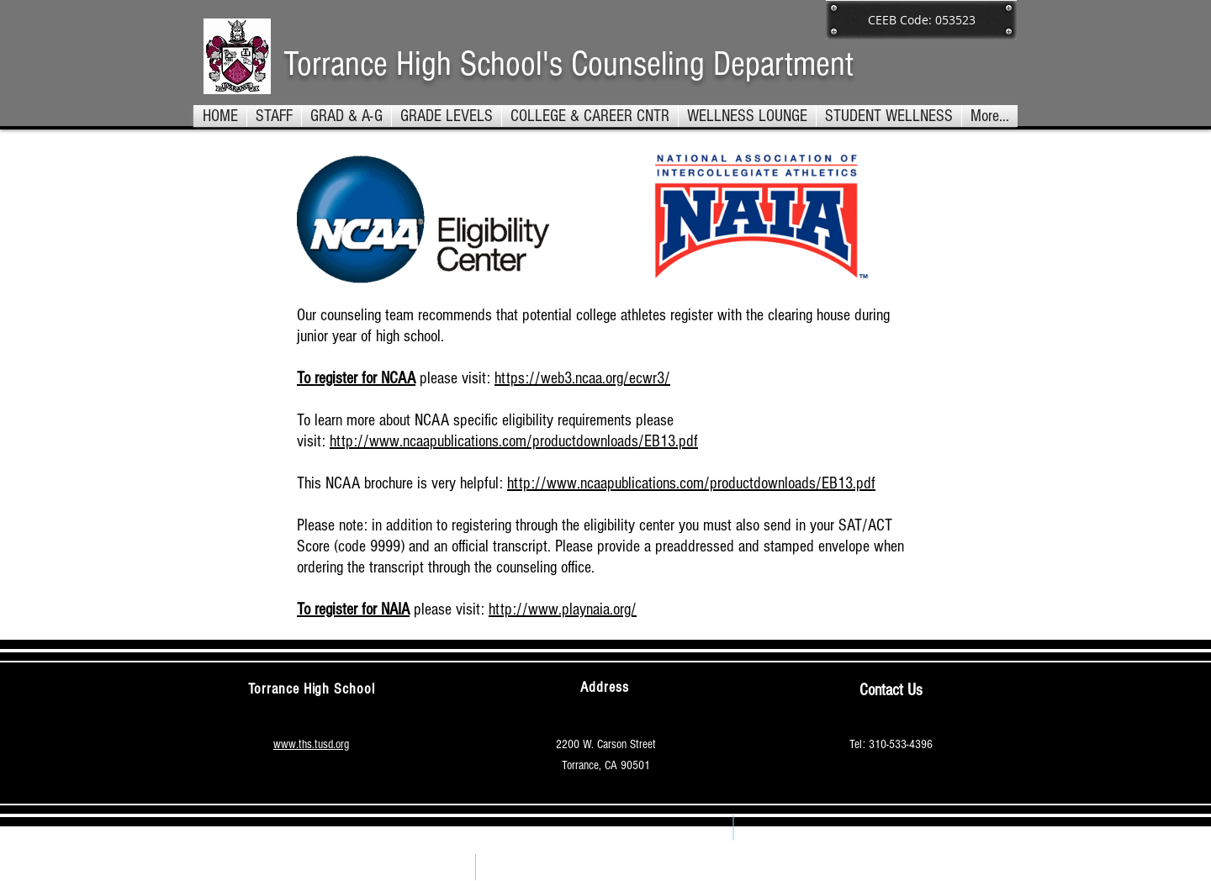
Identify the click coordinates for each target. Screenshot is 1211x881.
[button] (446, 116)
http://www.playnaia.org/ (563, 609)
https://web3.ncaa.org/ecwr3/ (582, 378)
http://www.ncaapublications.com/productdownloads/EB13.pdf (514, 441)
